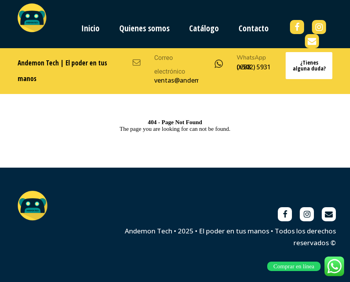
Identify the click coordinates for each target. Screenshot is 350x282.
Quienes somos (144, 28)
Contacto (254, 28)
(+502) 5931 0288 (254, 67)
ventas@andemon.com (188, 80)
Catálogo (204, 28)
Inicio (90, 28)
